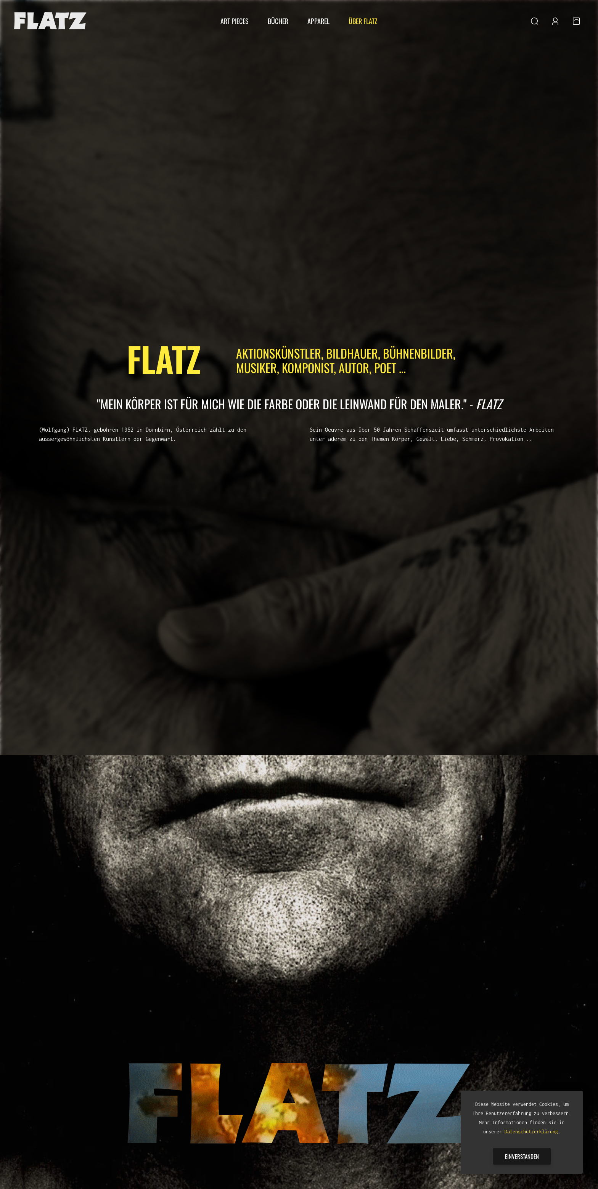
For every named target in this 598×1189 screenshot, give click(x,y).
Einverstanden (522, 1156)
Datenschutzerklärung (531, 1132)
